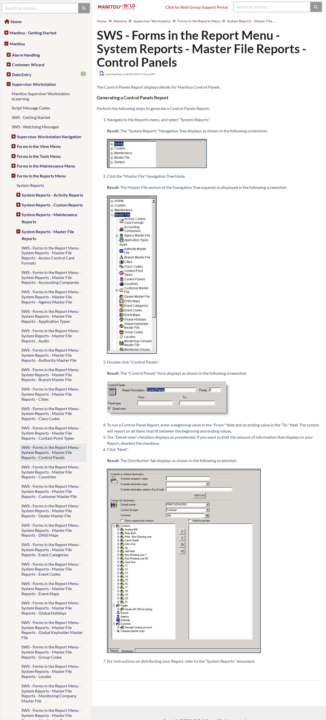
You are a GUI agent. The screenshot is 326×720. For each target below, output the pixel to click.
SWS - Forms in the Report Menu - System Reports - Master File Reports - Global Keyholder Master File (52, 630)
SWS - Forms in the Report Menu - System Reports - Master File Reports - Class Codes (51, 413)
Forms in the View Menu (39, 146)
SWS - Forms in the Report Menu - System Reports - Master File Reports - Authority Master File (51, 355)
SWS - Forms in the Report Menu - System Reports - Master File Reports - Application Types (51, 316)
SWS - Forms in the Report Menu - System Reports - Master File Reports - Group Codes (51, 651)
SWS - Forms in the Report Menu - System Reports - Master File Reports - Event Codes (51, 569)
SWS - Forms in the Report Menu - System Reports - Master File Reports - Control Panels (51, 452)
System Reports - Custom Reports (52, 204)
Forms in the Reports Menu (41, 175)
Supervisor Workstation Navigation (49, 136)
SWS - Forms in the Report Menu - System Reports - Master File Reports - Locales (51, 671)
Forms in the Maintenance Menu (46, 165)
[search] (272, 7)
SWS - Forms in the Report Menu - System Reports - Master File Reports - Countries (51, 471)
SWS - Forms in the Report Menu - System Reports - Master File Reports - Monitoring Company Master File (51, 693)
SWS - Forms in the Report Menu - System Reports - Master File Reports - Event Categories (51, 549)
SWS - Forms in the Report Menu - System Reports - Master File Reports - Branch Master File (51, 374)
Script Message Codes (31, 107)
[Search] (316, 7)
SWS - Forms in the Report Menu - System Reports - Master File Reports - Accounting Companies (51, 277)
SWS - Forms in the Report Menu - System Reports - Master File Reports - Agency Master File (51, 296)
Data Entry (49, 74)
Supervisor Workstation (34, 84)
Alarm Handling (26, 54)
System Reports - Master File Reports (48, 235)
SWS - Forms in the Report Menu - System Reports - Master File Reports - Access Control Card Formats (51, 255)
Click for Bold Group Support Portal (196, 7)
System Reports (30, 185)
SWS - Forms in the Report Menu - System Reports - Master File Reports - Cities (51, 393)
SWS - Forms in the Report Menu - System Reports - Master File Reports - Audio (51, 335)
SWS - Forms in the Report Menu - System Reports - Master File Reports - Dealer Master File (51, 510)
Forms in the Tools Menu (39, 156)
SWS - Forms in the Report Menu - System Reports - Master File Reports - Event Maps (51, 588)
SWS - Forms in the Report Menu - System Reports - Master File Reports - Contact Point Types (51, 432)
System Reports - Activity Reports (52, 194)
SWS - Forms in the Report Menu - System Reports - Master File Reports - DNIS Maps (51, 530)
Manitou (17, 43)
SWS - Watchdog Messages (35, 126)
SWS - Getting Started (31, 117)
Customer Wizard (28, 64)
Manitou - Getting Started (33, 32)
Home (16, 21)
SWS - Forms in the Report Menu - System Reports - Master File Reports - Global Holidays (51, 607)
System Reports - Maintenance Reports (49, 218)
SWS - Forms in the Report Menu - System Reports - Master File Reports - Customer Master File (51, 491)
